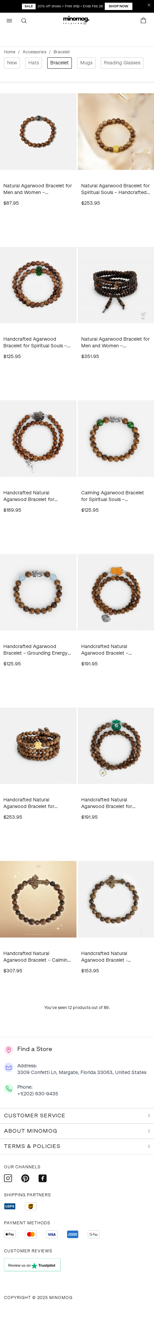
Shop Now (118, 6)
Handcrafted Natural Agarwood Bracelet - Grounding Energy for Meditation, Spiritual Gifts (109, 957)
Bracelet (59, 63)
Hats (33, 63)
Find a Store (34, 1049)
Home (9, 52)
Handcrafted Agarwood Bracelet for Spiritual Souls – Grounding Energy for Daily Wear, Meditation (35, 342)
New (12, 63)
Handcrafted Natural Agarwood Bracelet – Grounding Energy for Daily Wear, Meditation (111, 650)
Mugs (86, 63)
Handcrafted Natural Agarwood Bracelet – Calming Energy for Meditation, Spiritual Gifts (36, 957)
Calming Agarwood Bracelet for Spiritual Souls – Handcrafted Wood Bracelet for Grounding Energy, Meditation (112, 496)
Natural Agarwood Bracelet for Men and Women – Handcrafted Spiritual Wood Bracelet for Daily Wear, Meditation (37, 189)
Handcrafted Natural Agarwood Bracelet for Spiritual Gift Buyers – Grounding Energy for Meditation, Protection (106, 803)
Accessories (34, 52)
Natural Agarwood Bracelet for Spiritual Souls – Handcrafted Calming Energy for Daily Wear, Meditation (115, 189)
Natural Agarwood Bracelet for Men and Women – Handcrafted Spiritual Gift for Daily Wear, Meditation (115, 342)
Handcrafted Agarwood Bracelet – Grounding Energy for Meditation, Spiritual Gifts (35, 650)
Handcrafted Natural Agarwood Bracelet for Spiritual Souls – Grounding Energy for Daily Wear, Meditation (33, 803)
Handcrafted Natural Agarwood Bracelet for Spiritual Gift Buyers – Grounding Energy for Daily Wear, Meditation (33, 496)
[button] (77, 21)
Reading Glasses (122, 63)
